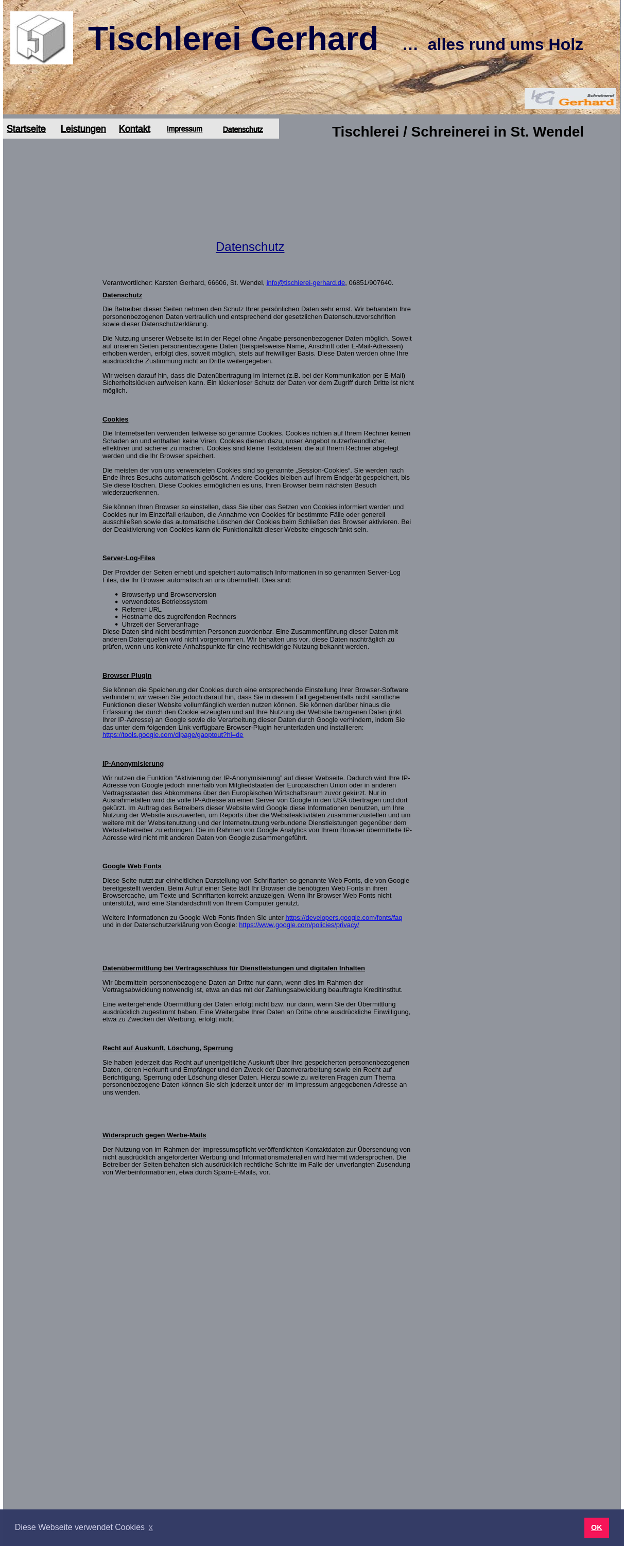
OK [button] (596, 1527)
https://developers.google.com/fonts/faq (344, 917)
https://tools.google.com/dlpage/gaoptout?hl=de (173, 734)
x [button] (151, 1527)
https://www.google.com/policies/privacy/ (299, 925)
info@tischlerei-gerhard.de (306, 283)
